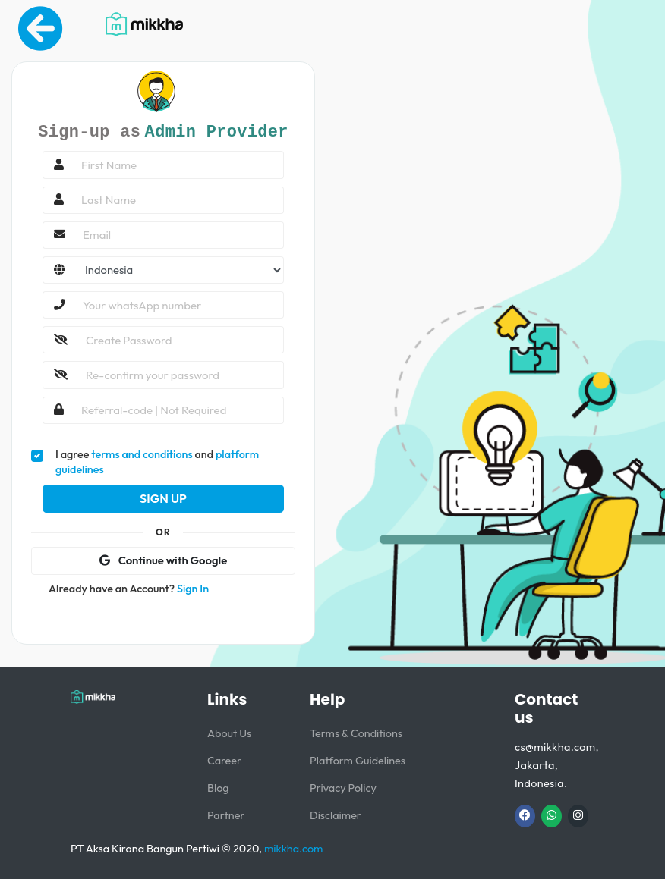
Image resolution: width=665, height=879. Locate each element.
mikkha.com (293, 848)
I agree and (157, 461)
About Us (229, 733)
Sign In (193, 588)
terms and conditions (141, 454)
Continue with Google (163, 560)
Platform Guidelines (357, 761)
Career (224, 761)
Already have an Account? (129, 588)
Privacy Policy (343, 788)
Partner (225, 815)
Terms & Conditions (356, 733)
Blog (218, 788)
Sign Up (163, 498)
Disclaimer (335, 815)
